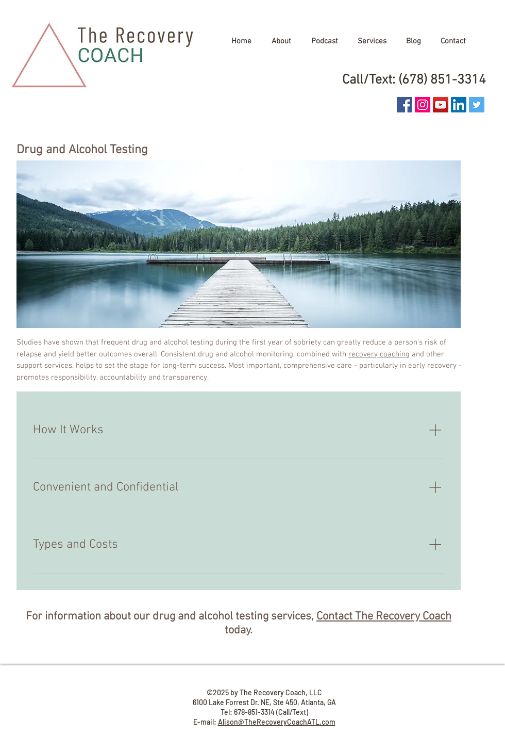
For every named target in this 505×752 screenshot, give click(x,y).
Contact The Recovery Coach (383, 617)
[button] (281, 41)
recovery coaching (379, 354)
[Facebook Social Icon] (404, 104)
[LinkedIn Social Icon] (458, 104)
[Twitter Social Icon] (476, 104)
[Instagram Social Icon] (422, 104)
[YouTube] (440, 104)
